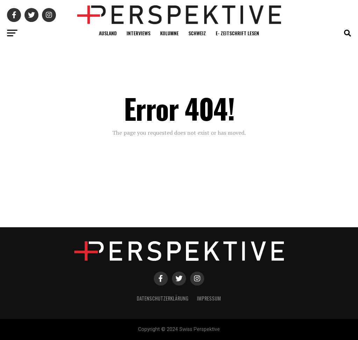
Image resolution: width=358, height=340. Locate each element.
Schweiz (197, 33)
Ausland (108, 33)
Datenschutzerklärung (162, 298)
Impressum (209, 298)
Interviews (138, 33)
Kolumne (169, 33)
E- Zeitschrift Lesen (237, 33)
